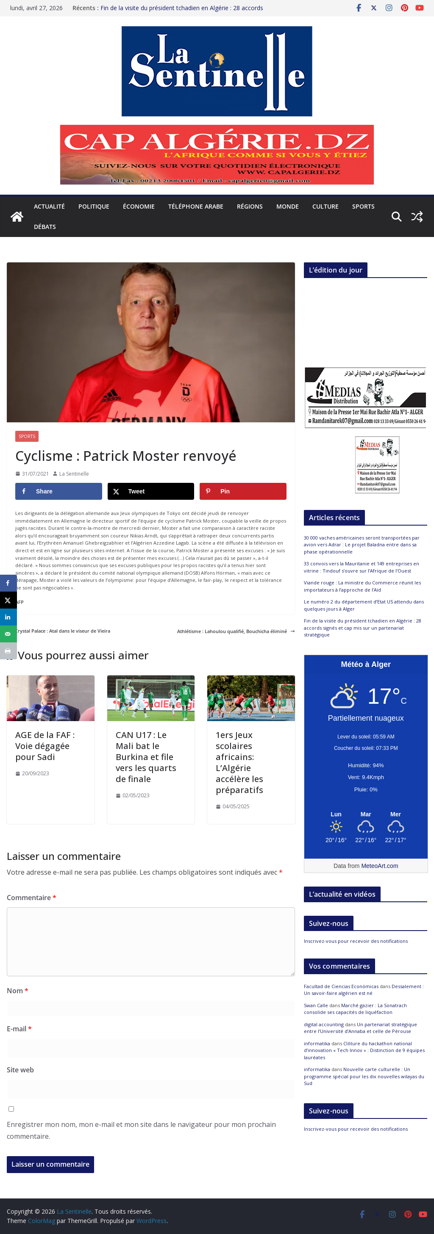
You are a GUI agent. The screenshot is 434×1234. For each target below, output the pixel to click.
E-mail (19, 1028)
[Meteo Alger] (366, 814)
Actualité (49, 206)
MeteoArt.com (379, 865)
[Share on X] (151, 491)
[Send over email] (8, 633)
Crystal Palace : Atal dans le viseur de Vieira (58, 631)
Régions (250, 206)
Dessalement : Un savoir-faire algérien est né (364, 990)
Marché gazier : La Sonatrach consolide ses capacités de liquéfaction (355, 1009)
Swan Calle (316, 1005)
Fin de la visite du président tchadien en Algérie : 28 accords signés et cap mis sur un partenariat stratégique (181, 10)
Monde (287, 206)
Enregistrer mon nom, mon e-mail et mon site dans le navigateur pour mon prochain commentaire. (141, 1130)
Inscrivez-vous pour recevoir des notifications (356, 941)
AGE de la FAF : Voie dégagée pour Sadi (45, 746)
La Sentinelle (74, 473)
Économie (139, 206)
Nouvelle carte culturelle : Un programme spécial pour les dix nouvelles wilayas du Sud (364, 1076)
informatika (317, 1043)
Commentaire (31, 897)
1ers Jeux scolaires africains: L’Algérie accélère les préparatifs (239, 762)
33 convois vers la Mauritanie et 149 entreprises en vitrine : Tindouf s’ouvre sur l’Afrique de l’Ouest (361, 567)
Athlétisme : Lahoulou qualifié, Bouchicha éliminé (236, 631)
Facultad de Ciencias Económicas (341, 986)
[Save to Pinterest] (243, 491)
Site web (20, 1069)
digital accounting (324, 1024)
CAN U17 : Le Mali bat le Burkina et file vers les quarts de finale (146, 757)
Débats (45, 227)
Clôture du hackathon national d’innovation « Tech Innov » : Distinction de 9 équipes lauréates (364, 1050)
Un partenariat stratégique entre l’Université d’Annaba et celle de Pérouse (360, 1028)
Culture (325, 206)
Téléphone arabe (195, 206)
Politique (93, 206)
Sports (363, 206)
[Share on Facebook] (58, 491)
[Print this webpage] (8, 650)
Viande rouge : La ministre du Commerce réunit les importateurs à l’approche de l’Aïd (362, 586)
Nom (17, 990)
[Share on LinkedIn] (8, 617)
